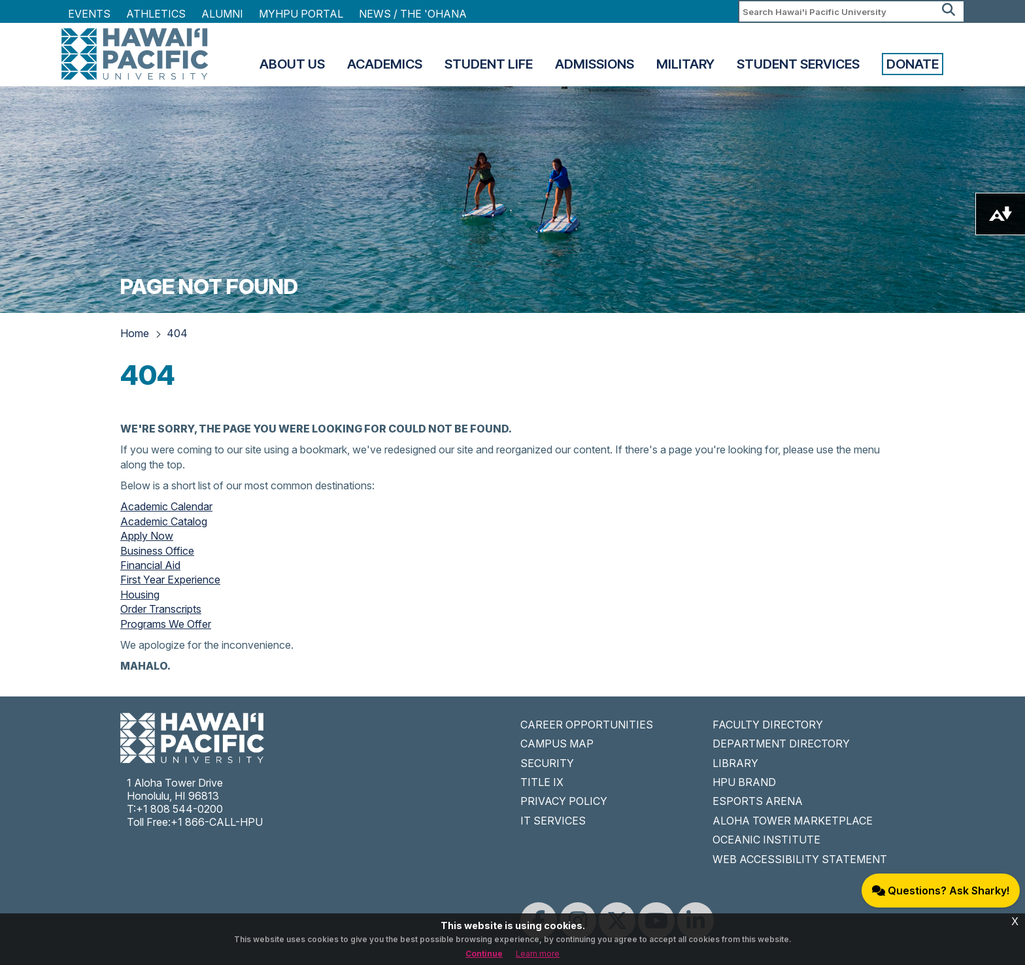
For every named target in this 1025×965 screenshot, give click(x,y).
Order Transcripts (160, 608)
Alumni (222, 13)
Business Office (157, 550)
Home (134, 333)
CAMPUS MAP (557, 743)
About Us (292, 64)
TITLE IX (541, 782)
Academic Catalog (163, 521)
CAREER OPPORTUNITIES (586, 724)
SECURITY (547, 763)
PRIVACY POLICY (563, 801)
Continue (484, 953)
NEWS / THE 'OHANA (413, 13)
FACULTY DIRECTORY (768, 724)
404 (177, 333)
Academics (384, 64)
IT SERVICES (553, 820)
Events (89, 13)
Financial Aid (150, 565)
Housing (140, 594)
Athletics (156, 13)
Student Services (798, 64)
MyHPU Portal (301, 13)
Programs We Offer (165, 623)
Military (685, 64)
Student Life (489, 64)
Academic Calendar (166, 506)
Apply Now (146, 535)
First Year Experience (170, 579)
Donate (912, 64)
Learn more (538, 953)
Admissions (594, 64)
